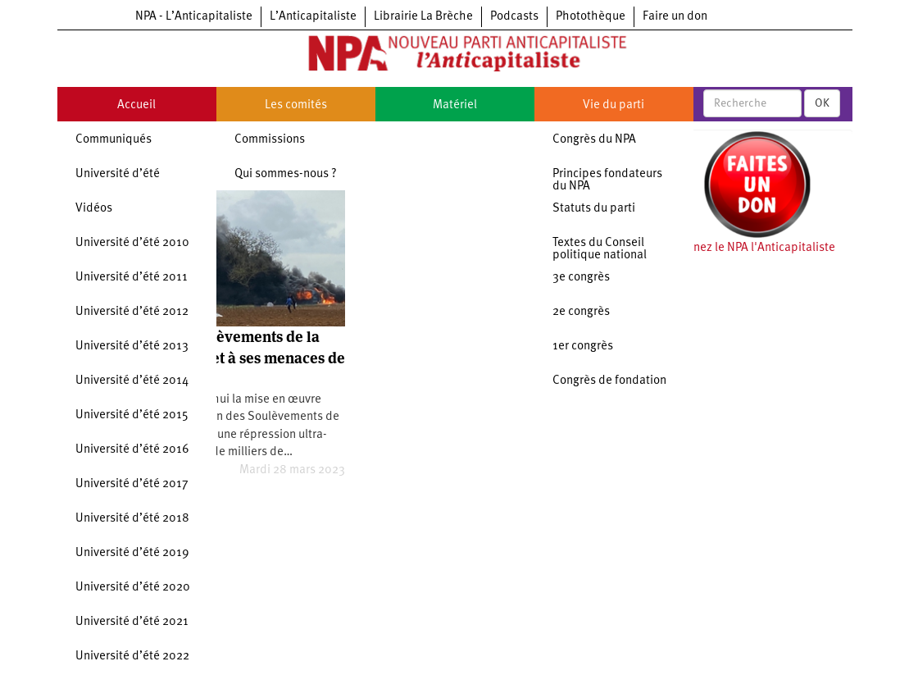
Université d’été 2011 (131, 277)
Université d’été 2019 (132, 553)
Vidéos (93, 209)
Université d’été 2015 (132, 415)
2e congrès (581, 312)
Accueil (136, 105)
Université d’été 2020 (132, 588)
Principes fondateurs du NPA (607, 180)
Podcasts (514, 17)
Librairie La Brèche (423, 17)
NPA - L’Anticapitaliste (193, 17)
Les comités (296, 105)
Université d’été (117, 174)
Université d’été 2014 (132, 381)
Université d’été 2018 (132, 519)
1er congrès (582, 346)
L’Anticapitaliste (313, 17)
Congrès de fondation (609, 381)
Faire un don (675, 17)
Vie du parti (613, 105)
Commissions (269, 140)
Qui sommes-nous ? (285, 174)
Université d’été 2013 (132, 346)
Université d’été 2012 (132, 312)
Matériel (455, 105)
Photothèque (590, 17)
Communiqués (113, 140)
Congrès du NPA (594, 140)
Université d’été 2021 (132, 622)
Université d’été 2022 (132, 656)
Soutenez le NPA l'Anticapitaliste (748, 248)
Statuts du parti (593, 209)
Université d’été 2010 (132, 243)
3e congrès (581, 277)
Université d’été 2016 (132, 450)
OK (822, 103)
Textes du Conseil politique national (599, 249)
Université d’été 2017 (132, 484)
